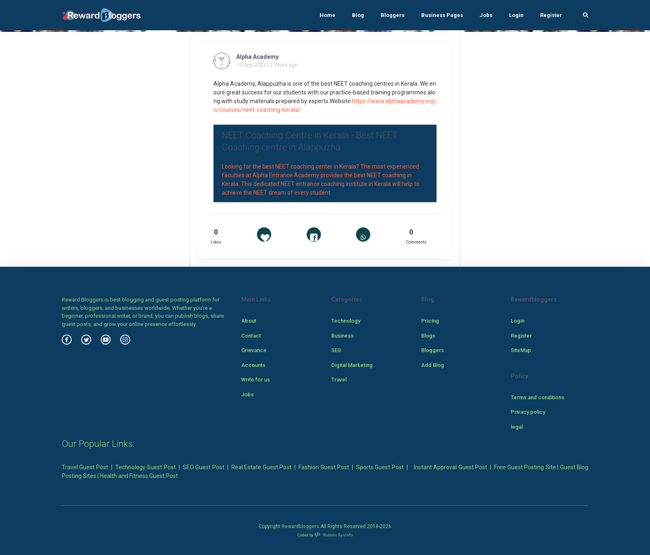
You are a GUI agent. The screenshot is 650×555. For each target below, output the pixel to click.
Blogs (428, 336)
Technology (345, 321)
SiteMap (521, 350)
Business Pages (442, 15)
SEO (336, 350)
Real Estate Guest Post (261, 467)
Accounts (253, 365)
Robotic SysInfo (333, 535)
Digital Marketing (352, 365)
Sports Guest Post (380, 467)
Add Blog (432, 365)
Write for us (255, 379)
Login (516, 15)
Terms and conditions (537, 397)
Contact (251, 336)
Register (551, 15)
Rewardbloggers (300, 526)
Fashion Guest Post (323, 467)
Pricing (430, 321)
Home (327, 15)
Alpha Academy (257, 56)
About (248, 321)
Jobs (486, 15)
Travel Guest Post (85, 467)
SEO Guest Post (203, 467)
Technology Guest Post (145, 467)
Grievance (254, 350)
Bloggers (393, 15)
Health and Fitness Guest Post (139, 476)
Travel (339, 379)
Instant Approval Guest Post (450, 467)
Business (342, 336)
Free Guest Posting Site (524, 467)
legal (517, 427)
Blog (358, 15)
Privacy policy (528, 412)
